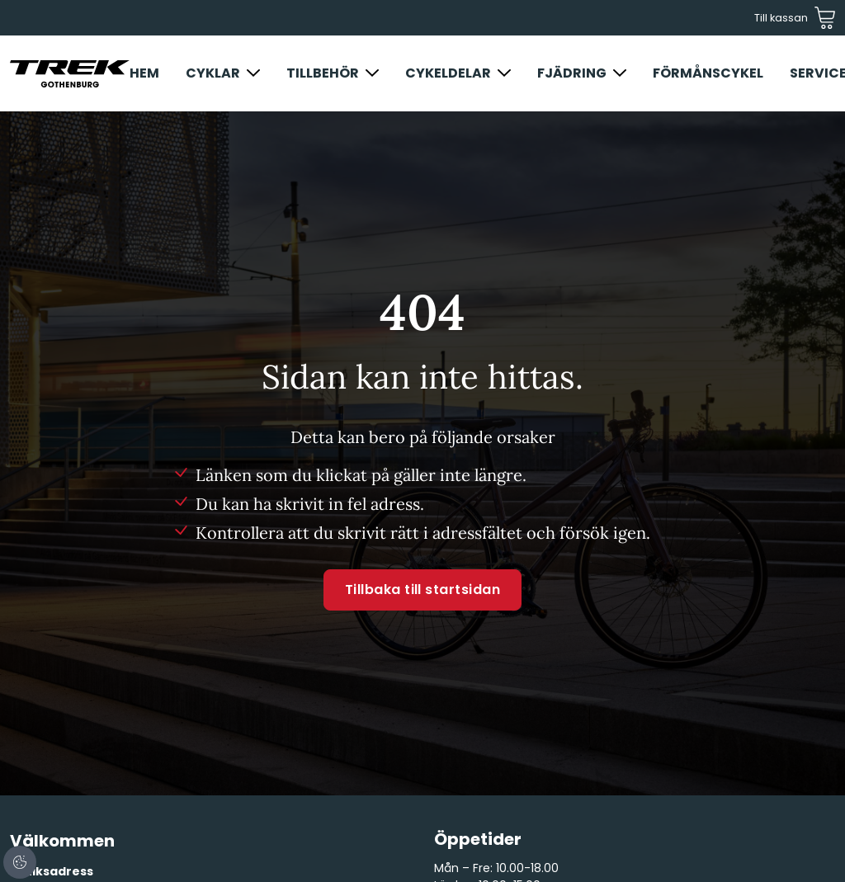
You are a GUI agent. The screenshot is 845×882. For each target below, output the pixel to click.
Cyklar (213, 73)
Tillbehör (322, 73)
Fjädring (572, 73)
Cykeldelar (448, 73)
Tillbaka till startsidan (423, 589)
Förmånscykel (708, 73)
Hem (144, 73)
